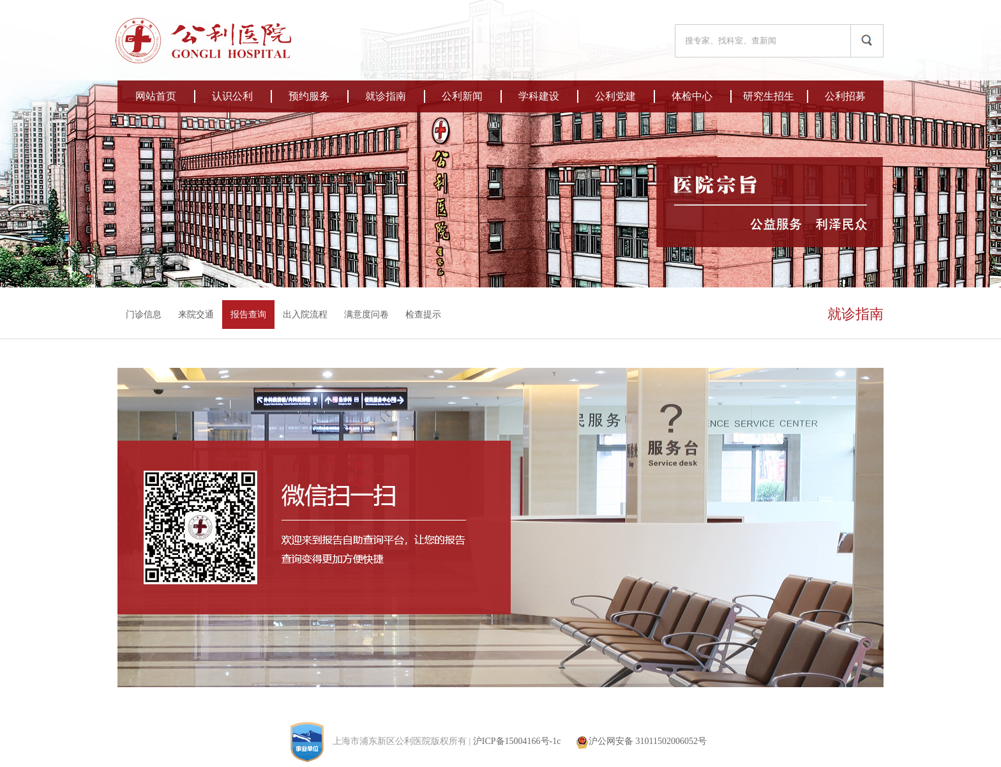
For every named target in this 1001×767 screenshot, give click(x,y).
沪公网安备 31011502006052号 (641, 741)
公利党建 (615, 96)
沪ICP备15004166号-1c (517, 741)
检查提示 (423, 314)
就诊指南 (385, 96)
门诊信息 (144, 314)
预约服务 (309, 96)
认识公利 (232, 96)
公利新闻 (462, 96)
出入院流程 (305, 314)
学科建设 (538, 96)
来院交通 (196, 314)
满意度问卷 (366, 314)
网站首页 (155, 96)
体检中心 (692, 96)
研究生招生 (768, 96)
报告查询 (248, 314)
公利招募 (845, 96)
